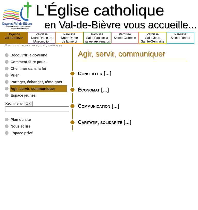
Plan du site (21, 119)
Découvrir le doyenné (29, 55)
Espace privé (22, 133)
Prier (15, 75)
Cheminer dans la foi (28, 68)
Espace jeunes (23, 95)
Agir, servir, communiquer (33, 89)
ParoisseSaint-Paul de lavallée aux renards (97, 37)
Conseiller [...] (94, 73)
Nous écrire (20, 126)
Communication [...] (98, 106)
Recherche (14, 103)
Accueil (26, 45)
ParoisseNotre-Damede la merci (69, 37)
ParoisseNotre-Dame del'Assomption (41, 37)
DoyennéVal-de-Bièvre (14, 37)
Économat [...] (93, 90)
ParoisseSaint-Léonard (180, 37)
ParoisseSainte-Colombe (125, 37)
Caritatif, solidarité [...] (104, 122)
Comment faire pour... (29, 62)
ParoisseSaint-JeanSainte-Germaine (152, 37)
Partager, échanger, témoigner (36, 82)
